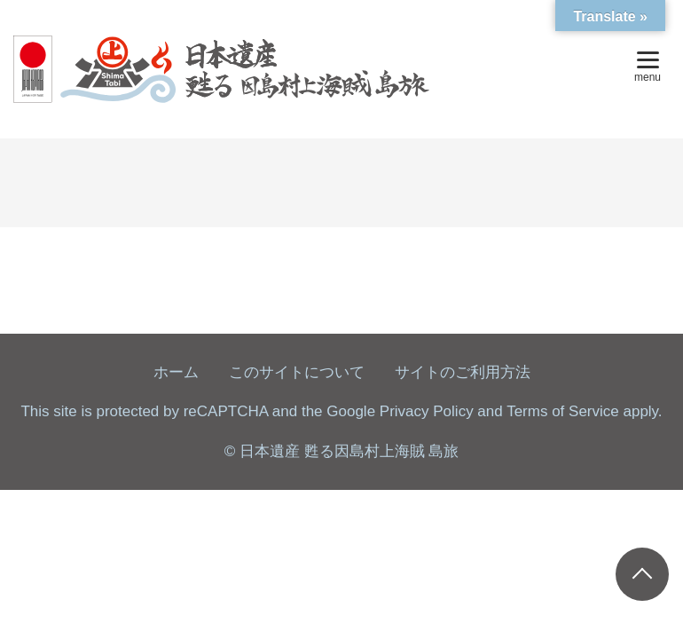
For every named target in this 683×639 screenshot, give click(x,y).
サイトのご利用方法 (462, 372)
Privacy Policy (427, 411)
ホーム (176, 372)
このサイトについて (297, 372)
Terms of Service (562, 411)
